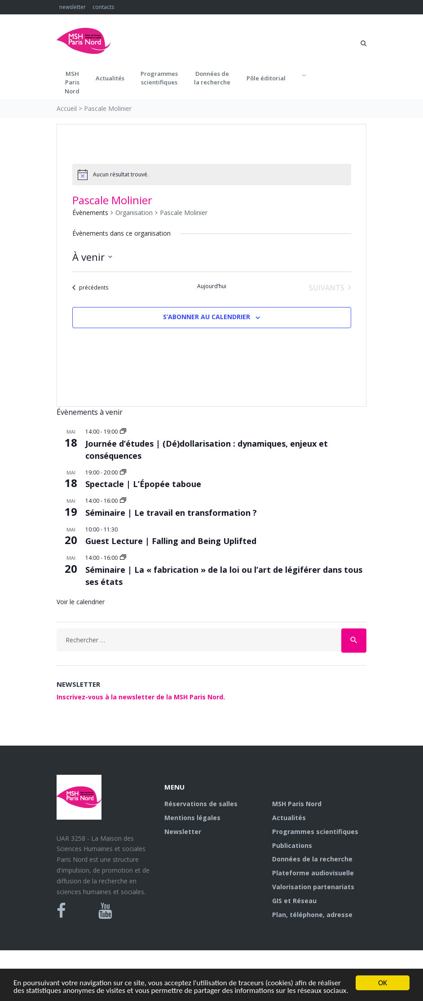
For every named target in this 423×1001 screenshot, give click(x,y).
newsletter (72, 7)
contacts (103, 7)
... (304, 74)
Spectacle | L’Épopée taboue (143, 484)
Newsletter (182, 831)
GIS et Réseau (294, 900)
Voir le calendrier (81, 601)
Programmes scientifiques (159, 78)
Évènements (90, 212)
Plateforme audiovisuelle (313, 873)
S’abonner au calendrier (206, 316)
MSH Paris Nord (297, 803)
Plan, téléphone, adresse (312, 914)
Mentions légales (192, 817)
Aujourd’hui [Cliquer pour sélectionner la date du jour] (211, 286)
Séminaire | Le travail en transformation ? (171, 512)
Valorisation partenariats (313, 886)
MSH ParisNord (72, 82)
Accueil (67, 108)
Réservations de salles (201, 803)
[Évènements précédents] (90, 288)
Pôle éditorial (266, 78)
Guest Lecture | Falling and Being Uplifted (170, 541)
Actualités (110, 78)
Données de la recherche (312, 859)
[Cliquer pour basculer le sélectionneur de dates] (92, 257)
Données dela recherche (212, 78)
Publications (292, 845)
